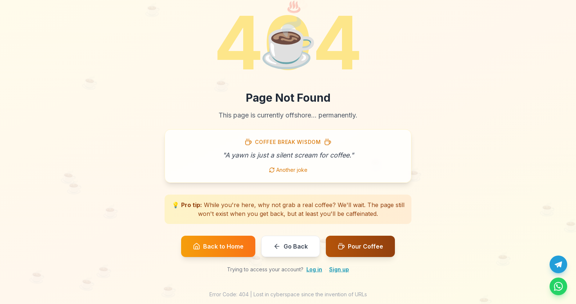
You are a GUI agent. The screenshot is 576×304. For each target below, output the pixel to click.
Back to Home (218, 246)
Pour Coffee (360, 246)
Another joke (288, 170)
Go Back (290, 246)
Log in (314, 269)
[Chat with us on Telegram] (558, 264)
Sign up (339, 269)
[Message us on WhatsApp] (558, 286)
